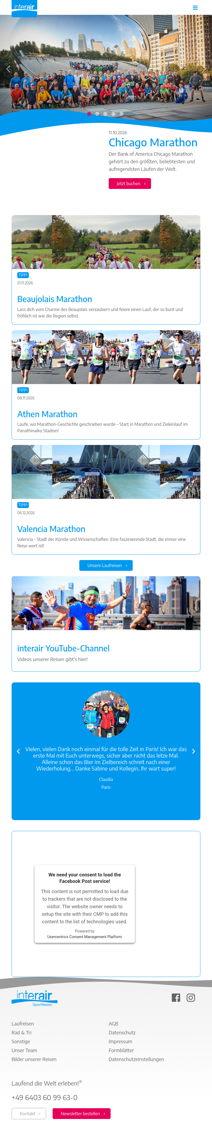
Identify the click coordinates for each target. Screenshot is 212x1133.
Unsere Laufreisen (104, 565)
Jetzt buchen (128, 183)
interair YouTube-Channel (63, 648)
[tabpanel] (106, 105)
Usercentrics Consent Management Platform (84, 937)
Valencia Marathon (51, 529)
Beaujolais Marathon (54, 298)
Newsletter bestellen (80, 1114)
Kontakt (27, 1114)
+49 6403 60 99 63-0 (45, 1097)
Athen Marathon (47, 414)
